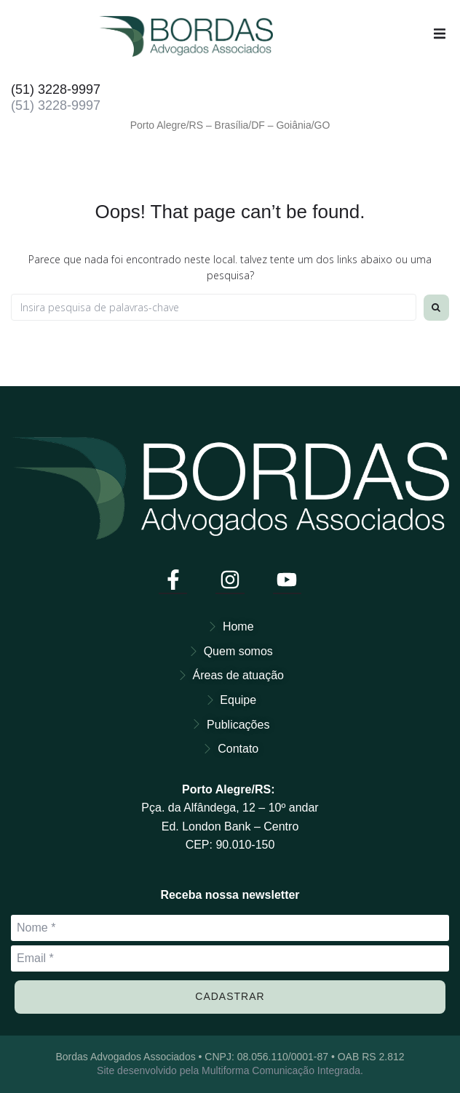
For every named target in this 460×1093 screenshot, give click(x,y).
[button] (440, 33)
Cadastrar (229, 996)
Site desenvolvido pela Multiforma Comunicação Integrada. (230, 1070)
